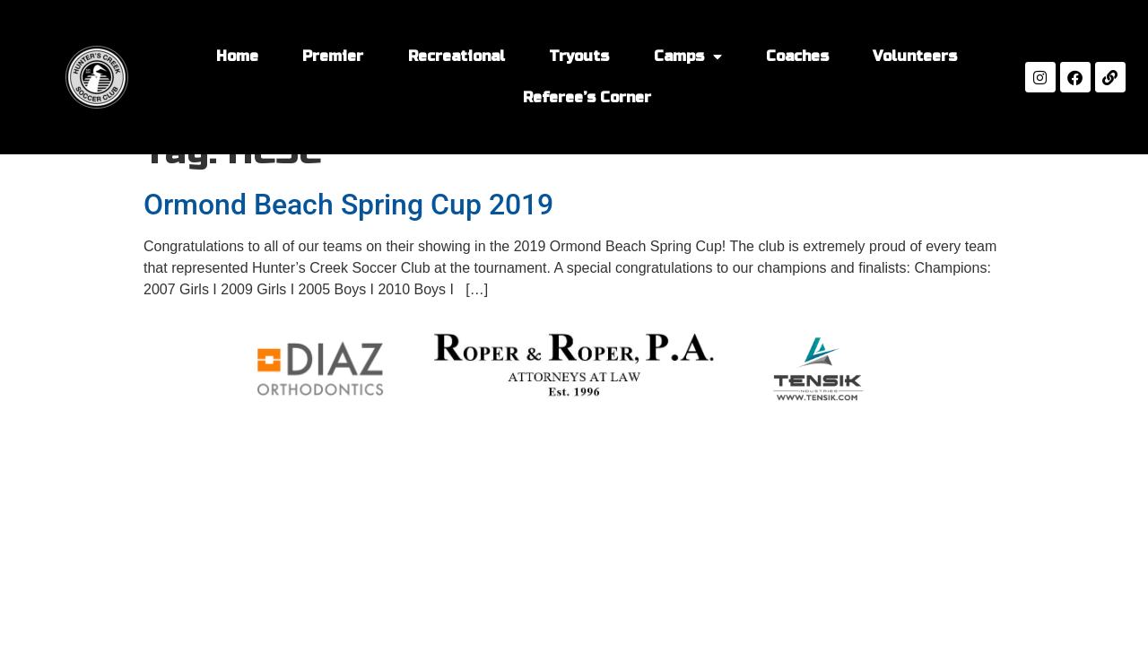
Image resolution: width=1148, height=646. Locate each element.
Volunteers (915, 56)
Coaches (797, 56)
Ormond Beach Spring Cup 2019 (348, 205)
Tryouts (579, 56)
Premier (332, 56)
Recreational (456, 56)
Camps (688, 56)
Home (237, 56)
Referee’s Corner (587, 97)
